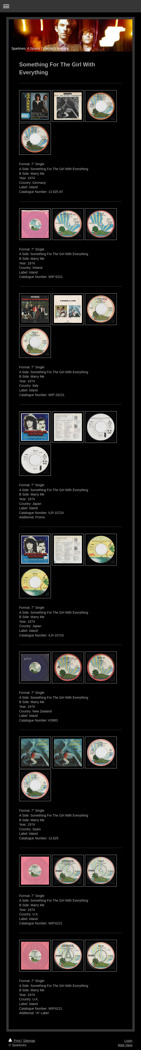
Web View (125, 1045)
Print (15, 1041)
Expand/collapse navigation (70, 6)
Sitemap (29, 1041)
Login (128, 1041)
